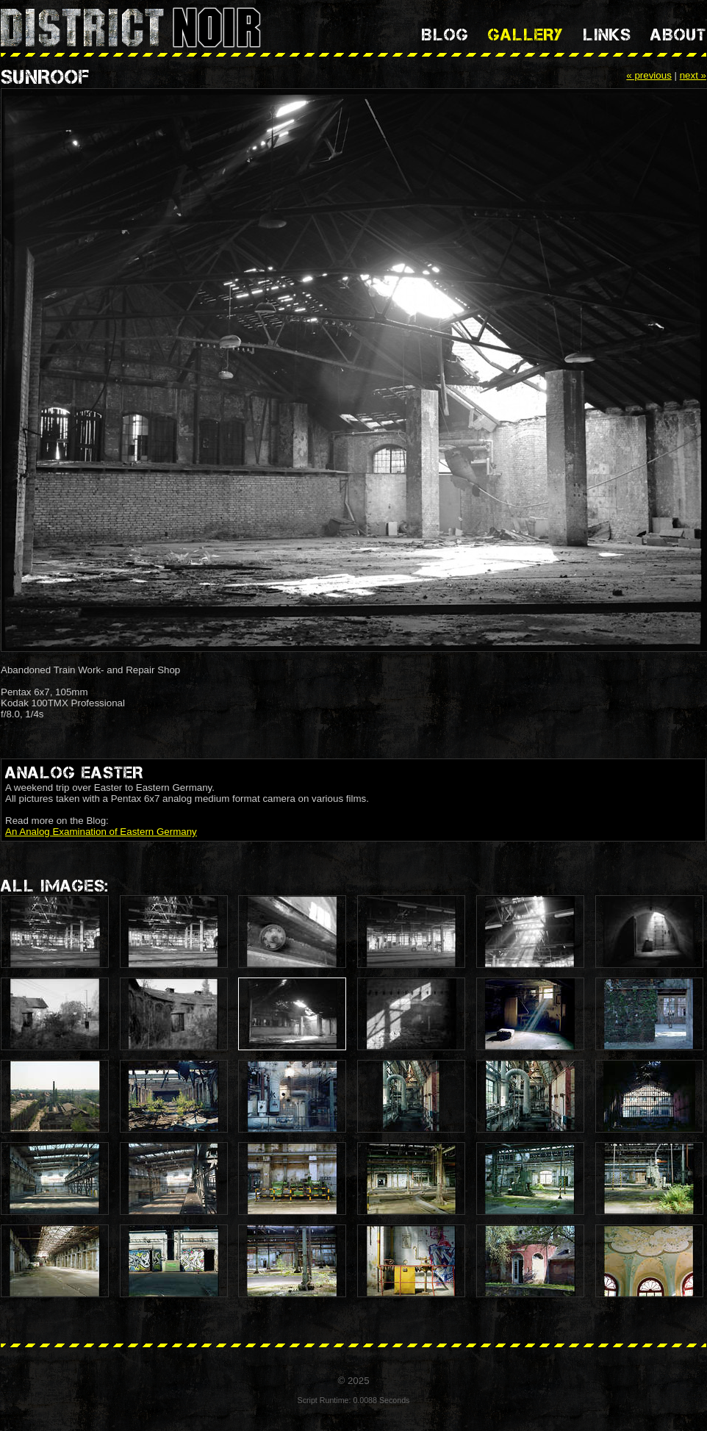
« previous (649, 75)
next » (693, 75)
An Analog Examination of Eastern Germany (101, 831)
